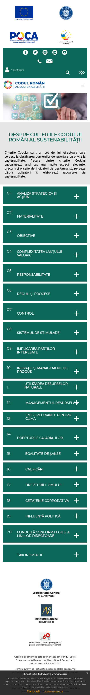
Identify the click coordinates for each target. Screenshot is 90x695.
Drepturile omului (43, 485)
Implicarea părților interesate (36, 350)
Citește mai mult (53, 691)
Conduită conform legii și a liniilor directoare (43, 534)
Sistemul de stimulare (38, 333)
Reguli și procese (33, 294)
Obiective (26, 236)
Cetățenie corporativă (47, 501)
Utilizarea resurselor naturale (46, 385)
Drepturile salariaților (40, 438)
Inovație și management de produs (42, 369)
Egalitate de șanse (43, 454)
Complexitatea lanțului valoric (39, 253)
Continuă (33, 691)
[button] (67, 72)
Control (25, 313)
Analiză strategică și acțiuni (37, 195)
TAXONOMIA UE (30, 555)
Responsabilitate (33, 275)
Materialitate (30, 216)
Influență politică (42, 516)
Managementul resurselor (51, 403)
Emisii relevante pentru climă (48, 416)
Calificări (34, 469)
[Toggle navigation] (83, 85)
